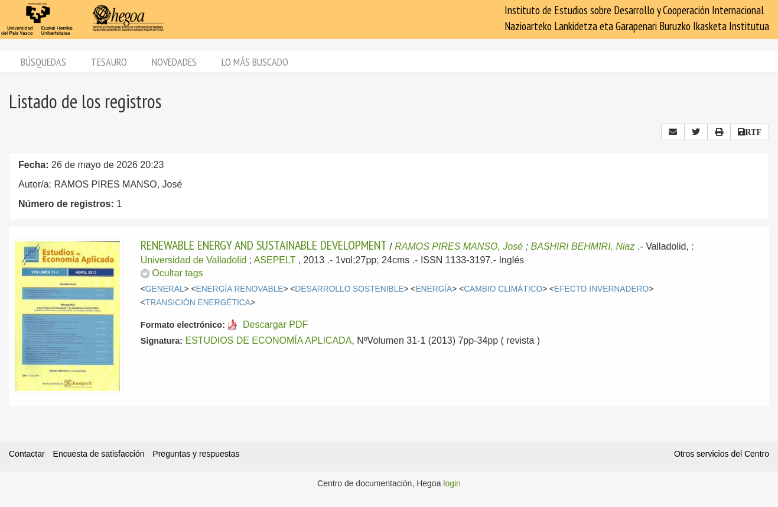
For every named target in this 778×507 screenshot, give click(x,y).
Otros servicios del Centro (721, 453)
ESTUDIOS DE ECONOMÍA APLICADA (268, 340)
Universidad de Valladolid (193, 260)
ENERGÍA (433, 289)
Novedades (174, 62)
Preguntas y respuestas (195, 453)
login (452, 483)
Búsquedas (43, 62)
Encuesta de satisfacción (99, 453)
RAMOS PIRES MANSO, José (459, 246)
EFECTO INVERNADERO (601, 289)
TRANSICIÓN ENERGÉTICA (197, 302)
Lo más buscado (255, 62)
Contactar (27, 453)
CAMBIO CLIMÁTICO (503, 289)
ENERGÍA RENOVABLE (239, 289)
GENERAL (164, 289)
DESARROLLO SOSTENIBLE (349, 289)
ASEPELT (275, 260)
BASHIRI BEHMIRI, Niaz (582, 246)
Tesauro (109, 62)
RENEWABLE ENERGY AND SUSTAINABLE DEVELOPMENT (264, 245)
